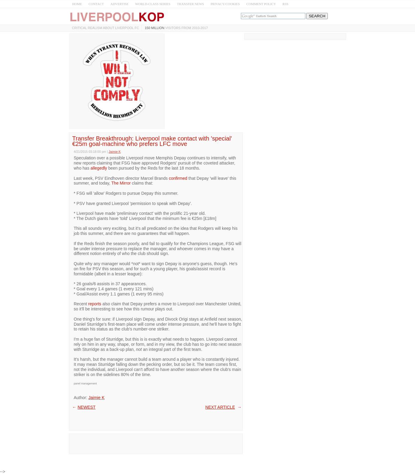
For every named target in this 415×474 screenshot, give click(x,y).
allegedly (98, 168)
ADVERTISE (119, 4)
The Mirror (121, 183)
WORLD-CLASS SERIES (152, 4)
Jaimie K (96, 397)
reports (94, 303)
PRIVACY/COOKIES (225, 4)
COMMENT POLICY (261, 4)
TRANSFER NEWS (190, 4)
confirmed (178, 178)
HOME (77, 4)
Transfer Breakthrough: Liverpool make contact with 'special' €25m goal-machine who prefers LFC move (152, 141)
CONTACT (96, 4)
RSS (286, 4)
